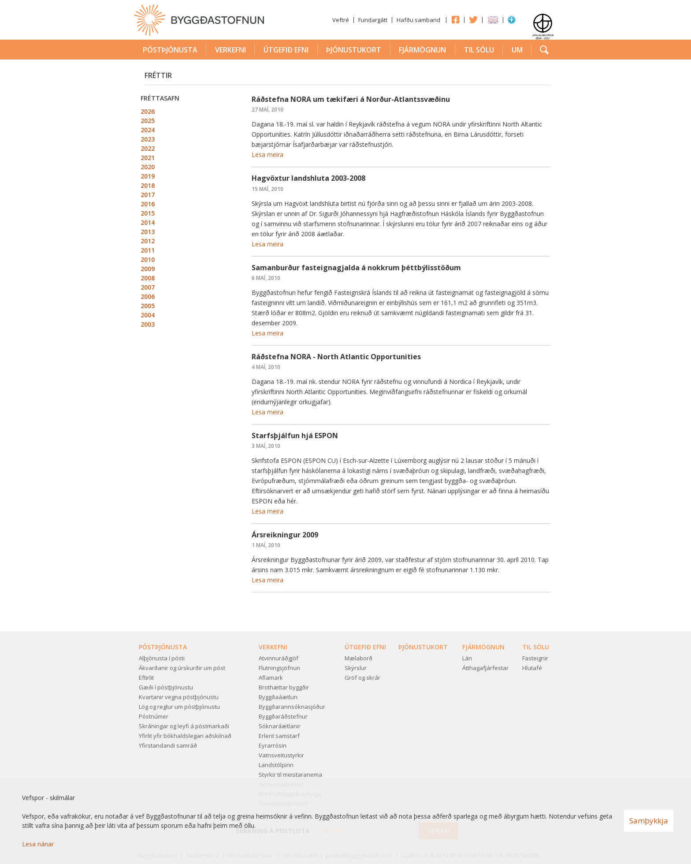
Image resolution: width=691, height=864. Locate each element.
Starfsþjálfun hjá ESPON (295, 435)
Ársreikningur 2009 (285, 535)
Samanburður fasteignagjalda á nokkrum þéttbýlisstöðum (356, 267)
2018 (148, 185)
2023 (148, 139)
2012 (148, 241)
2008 (148, 278)
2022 (148, 148)
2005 (148, 306)
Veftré (340, 20)
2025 (148, 120)
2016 (148, 204)
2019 (148, 176)
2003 (148, 324)
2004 (148, 315)
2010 (148, 259)
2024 (148, 130)
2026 (148, 111)
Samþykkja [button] (648, 821)
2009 (148, 268)
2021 (148, 157)
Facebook (455, 19)
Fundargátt (372, 20)
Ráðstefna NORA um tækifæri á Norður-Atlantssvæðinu (351, 99)
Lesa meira (267, 154)
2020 (148, 167)
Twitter (473, 19)
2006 (148, 296)
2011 (148, 250)
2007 (148, 287)
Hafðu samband (418, 20)
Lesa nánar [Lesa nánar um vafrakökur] (38, 844)
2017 (148, 194)
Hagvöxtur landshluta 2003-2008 (308, 178)
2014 (148, 222)
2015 (148, 213)
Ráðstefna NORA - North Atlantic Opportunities (336, 356)
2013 (148, 231)
